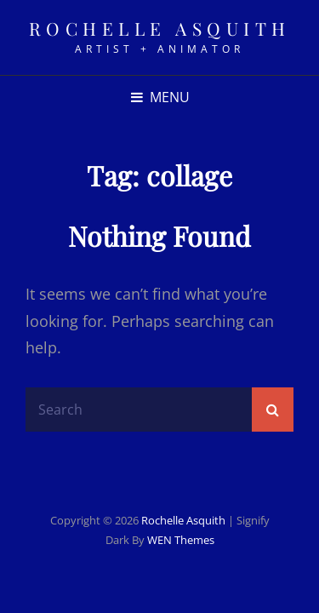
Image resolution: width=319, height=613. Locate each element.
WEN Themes (180, 539)
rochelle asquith (160, 28)
